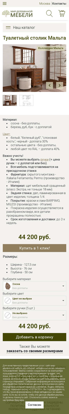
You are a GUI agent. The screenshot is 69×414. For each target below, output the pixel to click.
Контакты (59, 3)
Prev (49, 85)
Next (59, 85)
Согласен (34, 405)
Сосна (16, 284)
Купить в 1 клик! (34, 248)
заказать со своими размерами (34, 351)
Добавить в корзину (34, 337)
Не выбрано (20, 313)
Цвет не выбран (22, 298)
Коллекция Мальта (50, 48)
